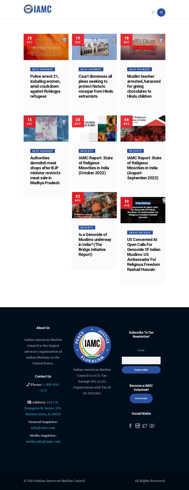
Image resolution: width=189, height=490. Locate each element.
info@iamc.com (43, 427)
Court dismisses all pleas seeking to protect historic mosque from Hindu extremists (96, 86)
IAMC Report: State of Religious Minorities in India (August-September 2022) (144, 168)
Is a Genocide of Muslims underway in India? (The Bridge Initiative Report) (95, 244)
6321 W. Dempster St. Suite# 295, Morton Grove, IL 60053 (43, 408)
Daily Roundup (42, 69)
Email (141, 350)
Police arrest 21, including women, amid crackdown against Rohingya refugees (45, 86)
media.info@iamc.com (43, 441)
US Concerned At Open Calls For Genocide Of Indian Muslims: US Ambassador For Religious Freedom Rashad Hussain (143, 254)
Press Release (140, 232)
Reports (87, 151)
